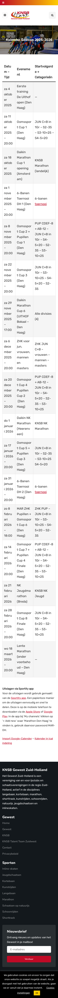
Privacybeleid (10, 854)
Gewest (6, 829)
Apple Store (33, 711)
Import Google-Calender (17, 738)
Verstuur (29, 959)
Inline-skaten (10, 869)
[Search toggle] (52, 15)
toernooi (41, 204)
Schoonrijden (10, 911)
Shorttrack (8, 918)
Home (6, 823)
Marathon (8, 899)
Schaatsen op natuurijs (15, 905)
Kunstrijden (9, 887)
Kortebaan (8, 881)
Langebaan (8, 893)
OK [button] (37, 993)
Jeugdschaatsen (11, 875)
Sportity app (18, 697)
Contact (6, 847)
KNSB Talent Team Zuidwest (19, 841)
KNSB (6, 835)
